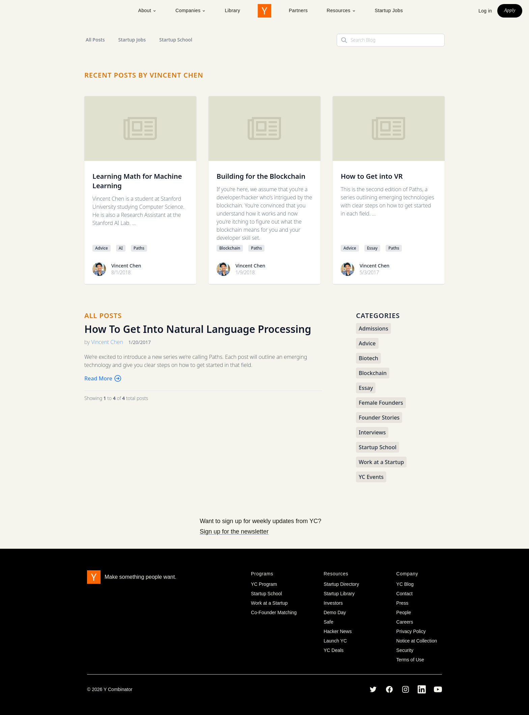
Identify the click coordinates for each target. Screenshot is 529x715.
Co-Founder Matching (274, 612)
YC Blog (405, 584)
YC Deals (333, 650)
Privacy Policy (411, 631)
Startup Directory (341, 584)
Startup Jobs (389, 10)
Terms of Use (410, 659)
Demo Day (335, 612)
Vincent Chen (126, 265)
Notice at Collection (416, 641)
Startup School (175, 39)
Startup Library (339, 593)
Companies (190, 10)
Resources (341, 10)
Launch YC (335, 641)
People (403, 612)
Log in (485, 10)
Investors (333, 603)
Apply (510, 10)
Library (232, 10)
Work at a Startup (269, 603)
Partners (298, 10)
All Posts (95, 39)
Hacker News (338, 631)
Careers (404, 622)
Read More (103, 378)
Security (405, 650)
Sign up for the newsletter (234, 531)
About (147, 10)
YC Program (264, 584)
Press (402, 603)
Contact (404, 593)
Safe (328, 622)
